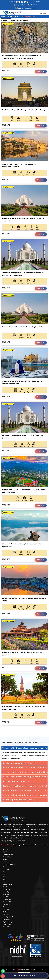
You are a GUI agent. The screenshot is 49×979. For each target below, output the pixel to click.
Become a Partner (7, 884)
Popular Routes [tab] (23, 845)
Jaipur (16, 16)
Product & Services (8, 862)
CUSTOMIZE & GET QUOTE (24, 976)
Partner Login (6, 889)
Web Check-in (6, 887)
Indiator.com (6, 919)
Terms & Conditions (8, 907)
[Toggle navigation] (44, 12)
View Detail (41, 71)
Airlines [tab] (13, 845)
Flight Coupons (7, 924)
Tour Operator (7, 867)
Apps (4, 882)
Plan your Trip (6, 869)
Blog (4, 879)
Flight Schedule (7, 852)
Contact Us (6, 909)
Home (3, 16)
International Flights (8, 854)
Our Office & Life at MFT (9, 864)
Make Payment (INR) (8, 917)
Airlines (5, 859)
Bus (4, 872)
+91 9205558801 (35, 1)
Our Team (5, 912)
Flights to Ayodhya (8, 922)
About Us (5, 849)
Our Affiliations (7, 899)
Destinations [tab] (45, 845)
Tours (10, 16)
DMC (4, 874)
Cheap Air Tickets (7, 857)
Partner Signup (7, 892)
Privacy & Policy (7, 904)
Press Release (6, 897)
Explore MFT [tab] (5, 845)
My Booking (28, 8)
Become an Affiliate (8, 902)
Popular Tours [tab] (34, 845)
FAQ (4, 877)
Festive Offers (6, 927)
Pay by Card (6, 914)
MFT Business (6, 894)
